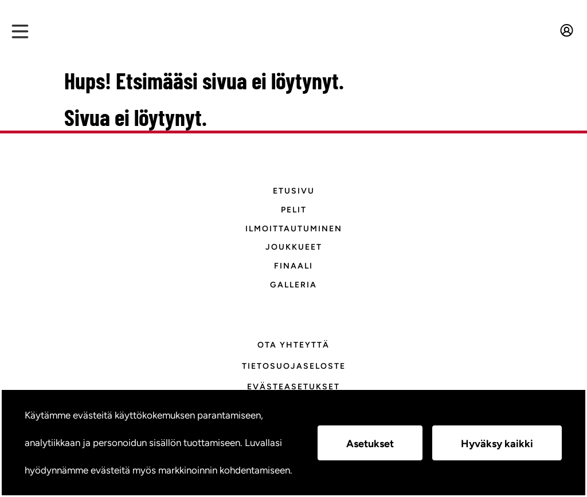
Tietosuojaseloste (294, 366)
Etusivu (294, 191)
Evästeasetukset (293, 387)
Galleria (293, 285)
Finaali (293, 266)
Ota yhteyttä (293, 345)
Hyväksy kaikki (497, 443)
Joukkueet (293, 247)
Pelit (294, 210)
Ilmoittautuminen (293, 229)
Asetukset (370, 443)
